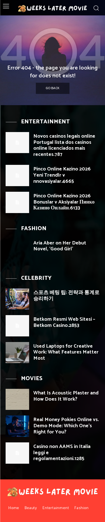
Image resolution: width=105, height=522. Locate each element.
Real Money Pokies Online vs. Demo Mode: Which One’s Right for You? (66, 425)
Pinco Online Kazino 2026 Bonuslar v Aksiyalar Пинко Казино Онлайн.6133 (64, 202)
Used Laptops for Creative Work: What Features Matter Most (66, 352)
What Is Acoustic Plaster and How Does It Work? (66, 396)
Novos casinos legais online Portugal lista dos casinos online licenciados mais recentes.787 (64, 145)
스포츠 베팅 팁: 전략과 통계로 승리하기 (66, 295)
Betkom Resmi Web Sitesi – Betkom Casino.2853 (64, 322)
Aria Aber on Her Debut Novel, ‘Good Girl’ (59, 246)
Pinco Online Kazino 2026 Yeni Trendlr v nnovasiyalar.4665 (62, 175)
